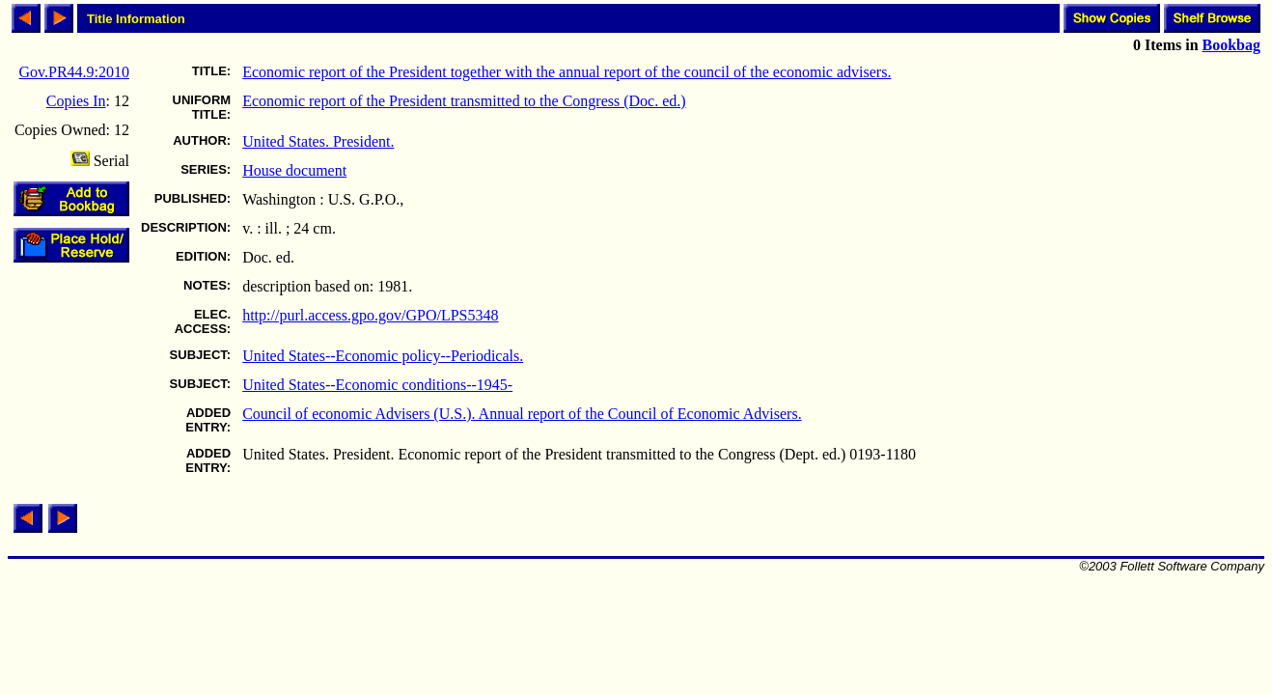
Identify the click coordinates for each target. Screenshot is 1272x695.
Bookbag (1231, 45)
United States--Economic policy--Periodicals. (382, 356)
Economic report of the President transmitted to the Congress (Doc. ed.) (463, 101)
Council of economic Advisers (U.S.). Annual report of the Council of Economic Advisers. (521, 413)
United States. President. (318, 141)
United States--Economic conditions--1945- (377, 384)
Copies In (76, 101)
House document (294, 170)
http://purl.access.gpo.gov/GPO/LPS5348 (370, 315)
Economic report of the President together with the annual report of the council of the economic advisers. (566, 72)
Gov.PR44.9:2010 (73, 72)
